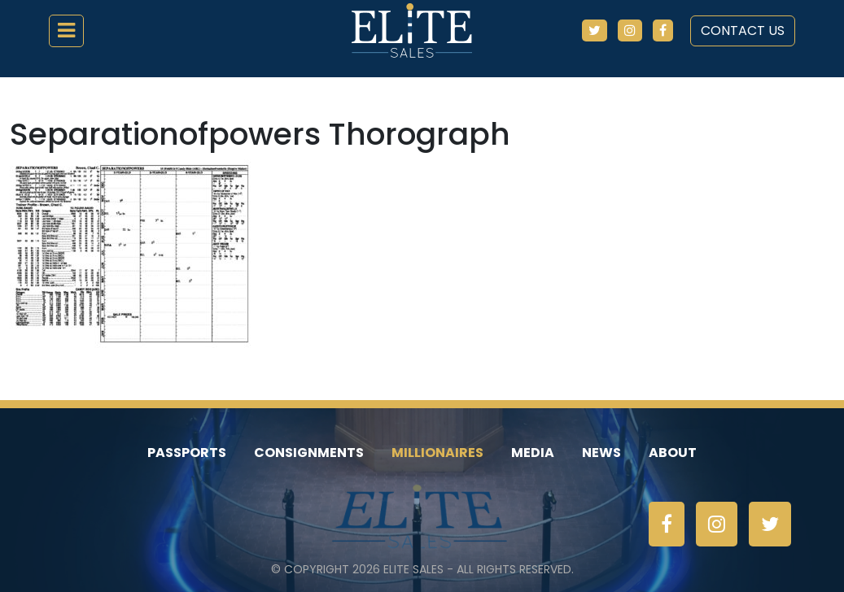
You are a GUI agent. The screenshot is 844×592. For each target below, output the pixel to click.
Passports (186, 452)
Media (532, 452)
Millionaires (437, 452)
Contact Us (743, 30)
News (601, 452)
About (673, 452)
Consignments (309, 452)
